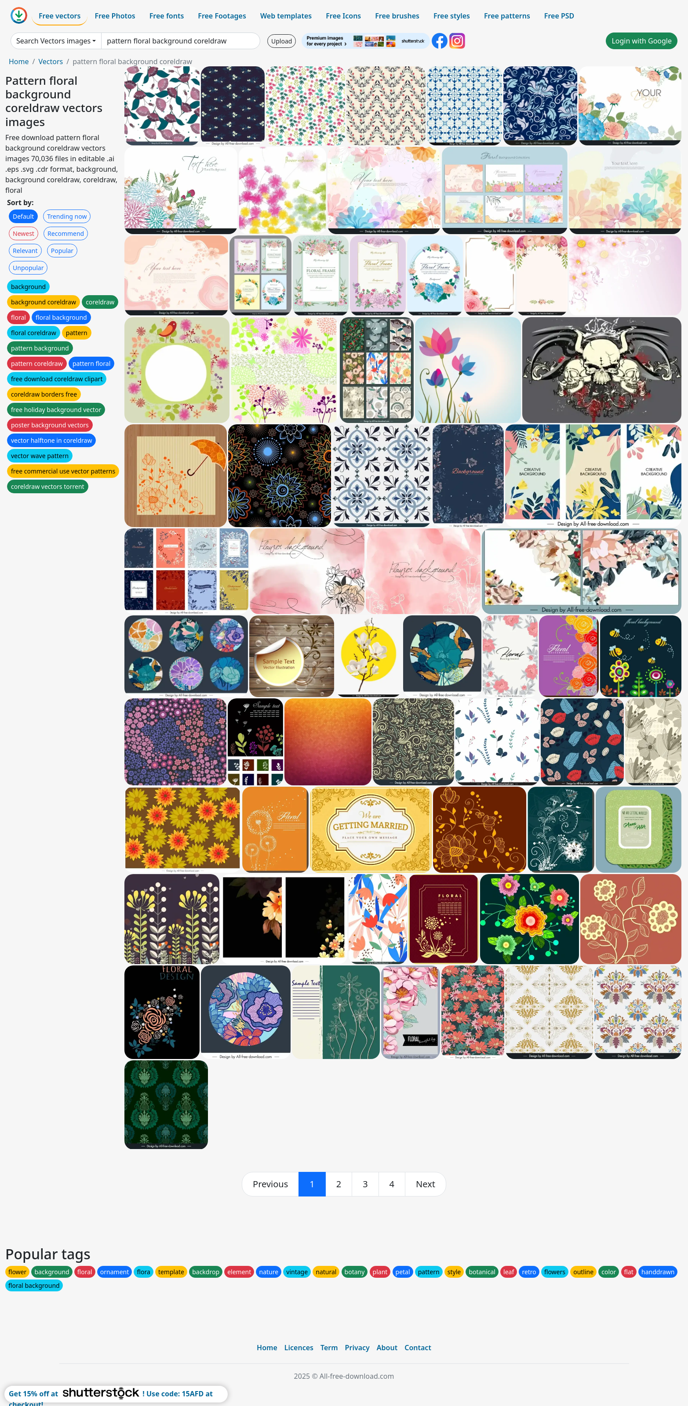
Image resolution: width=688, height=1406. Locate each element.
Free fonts (166, 16)
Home (19, 61)
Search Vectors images (53, 41)
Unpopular (28, 268)
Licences (298, 1347)
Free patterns (507, 16)
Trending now (67, 216)
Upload (281, 41)
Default (23, 216)
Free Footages (222, 16)
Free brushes (397, 16)
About (387, 1347)
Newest (23, 233)
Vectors (50, 61)
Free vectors (59, 16)
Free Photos (115, 16)
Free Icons (343, 16)
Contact (417, 1347)
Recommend (65, 233)
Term (329, 1347)
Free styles (451, 16)
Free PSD (559, 16)
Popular (62, 250)
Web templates (286, 16)
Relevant (25, 250)
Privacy (357, 1347)
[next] (425, 1184)
